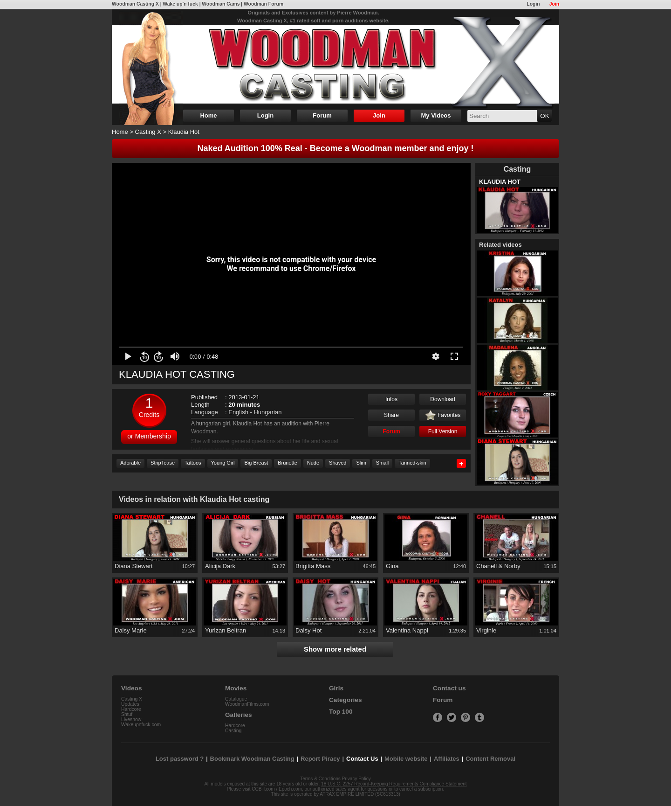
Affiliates (446, 758)
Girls (336, 688)
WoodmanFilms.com (247, 704)
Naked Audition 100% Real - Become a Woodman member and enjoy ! (335, 148)
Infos (391, 399)
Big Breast (256, 463)
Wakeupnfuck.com (141, 724)
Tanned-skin (412, 463)
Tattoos (193, 463)
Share (391, 415)
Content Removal (490, 758)
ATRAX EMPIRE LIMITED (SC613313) (360, 794)
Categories (345, 699)
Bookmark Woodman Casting (252, 758)
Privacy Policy (356, 778)
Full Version (443, 431)
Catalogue (236, 699)
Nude (313, 463)
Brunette (287, 463)
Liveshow (131, 719)
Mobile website (405, 758)
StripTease (163, 463)
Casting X (148, 131)
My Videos (436, 115)
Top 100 (341, 711)
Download (442, 399)
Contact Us (362, 758)
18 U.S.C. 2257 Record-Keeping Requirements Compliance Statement (393, 783)
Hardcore (131, 709)
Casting (233, 730)
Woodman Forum (263, 4)
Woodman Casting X (135, 4)
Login (533, 4)
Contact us (449, 688)
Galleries (238, 714)
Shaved (337, 463)
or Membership (149, 436)
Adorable (130, 463)
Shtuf (126, 714)
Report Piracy (320, 758)
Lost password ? (180, 758)
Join (554, 4)
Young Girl (223, 463)
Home (208, 115)
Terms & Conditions (320, 778)
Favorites (443, 415)
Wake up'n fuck (180, 4)
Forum (322, 115)
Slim (361, 463)
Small (382, 463)
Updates (130, 704)
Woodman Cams (221, 4)
